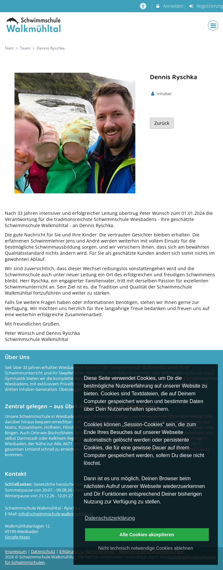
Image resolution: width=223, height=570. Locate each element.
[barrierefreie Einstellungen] (144, 6)
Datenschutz (43, 551)
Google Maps (17, 537)
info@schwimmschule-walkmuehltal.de (55, 514)
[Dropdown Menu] (213, 25)
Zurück (161, 123)
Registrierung (205, 6)
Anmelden (169, 6)
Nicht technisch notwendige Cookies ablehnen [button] (145, 548)
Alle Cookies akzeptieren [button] (147, 534)
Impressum (16, 551)
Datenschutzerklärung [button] (110, 518)
